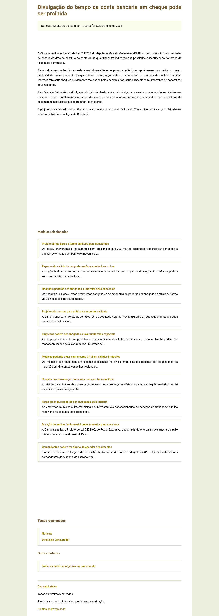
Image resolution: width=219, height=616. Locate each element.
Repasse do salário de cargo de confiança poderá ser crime (78, 266)
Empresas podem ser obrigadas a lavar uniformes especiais (78, 334)
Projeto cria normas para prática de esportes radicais (74, 311)
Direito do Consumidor (55, 539)
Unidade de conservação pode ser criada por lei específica (77, 379)
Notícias (47, 533)
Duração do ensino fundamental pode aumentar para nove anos (81, 424)
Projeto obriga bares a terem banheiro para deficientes (75, 243)
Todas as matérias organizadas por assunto (68, 566)
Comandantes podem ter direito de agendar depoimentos (77, 447)
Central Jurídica (47, 586)
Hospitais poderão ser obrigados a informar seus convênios (78, 289)
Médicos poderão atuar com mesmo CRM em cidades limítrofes (81, 356)
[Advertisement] (109, 39)
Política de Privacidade (51, 609)
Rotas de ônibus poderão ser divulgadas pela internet (74, 401)
